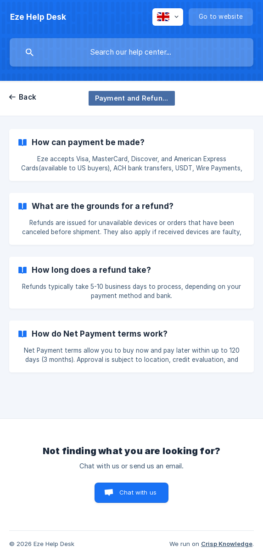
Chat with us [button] (138, 492)
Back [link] (27, 97)
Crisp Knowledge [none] (226, 543)
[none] (38, 17)
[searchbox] (131, 52)
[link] (131, 155)
